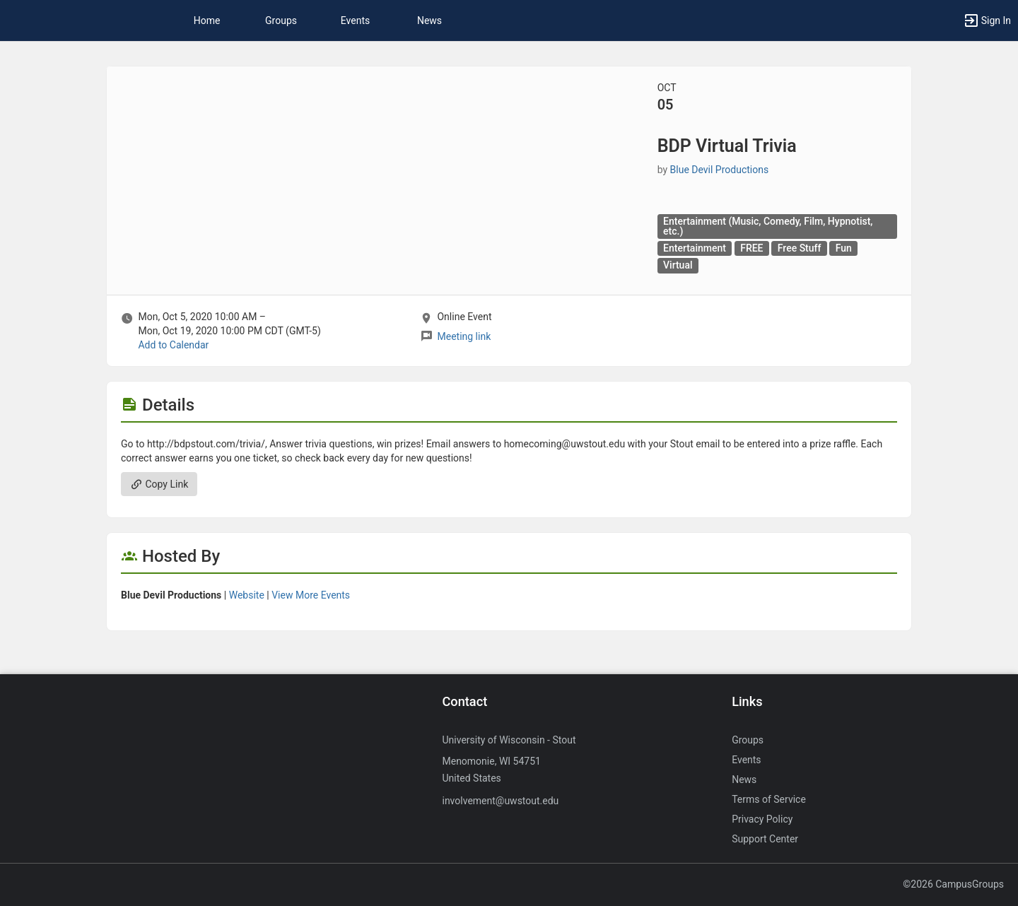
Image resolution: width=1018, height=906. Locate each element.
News (429, 20)
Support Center (765, 839)
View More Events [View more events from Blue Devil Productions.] (310, 595)
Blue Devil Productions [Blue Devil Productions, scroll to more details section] (719, 169)
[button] (987, 20)
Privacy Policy (762, 819)
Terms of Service (769, 799)
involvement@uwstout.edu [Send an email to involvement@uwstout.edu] (500, 800)
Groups (281, 20)
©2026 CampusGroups (953, 884)
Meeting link (464, 336)
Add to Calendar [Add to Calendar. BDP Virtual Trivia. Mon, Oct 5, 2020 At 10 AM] (173, 345)
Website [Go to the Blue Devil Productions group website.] (246, 595)
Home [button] (207, 20)
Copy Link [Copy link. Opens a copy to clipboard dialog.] (159, 484)
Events (355, 20)
